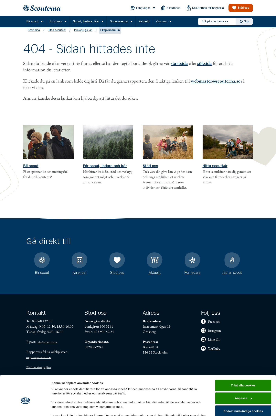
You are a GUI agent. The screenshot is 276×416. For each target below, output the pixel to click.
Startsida (34, 34)
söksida (204, 67)
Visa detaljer (60, 408)
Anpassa (243, 375)
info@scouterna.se (47, 342)
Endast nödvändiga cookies (243, 388)
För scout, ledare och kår (105, 170)
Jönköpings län (83, 34)
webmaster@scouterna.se (215, 85)
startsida (179, 67)
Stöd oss (150, 170)
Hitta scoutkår (57, 34)
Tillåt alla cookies (243, 363)
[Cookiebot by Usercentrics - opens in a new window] (25, 408)
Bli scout (30, 170)
